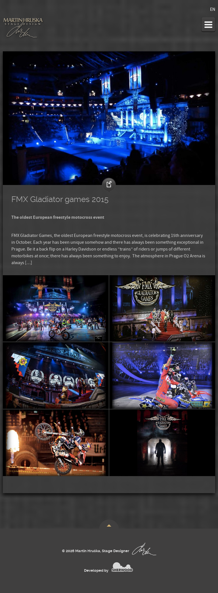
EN (212, 9)
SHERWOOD (122, 567)
